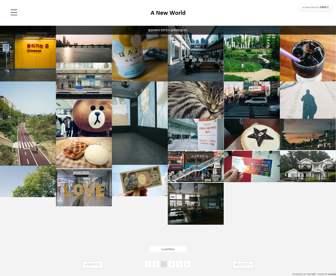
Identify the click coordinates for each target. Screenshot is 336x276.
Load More (168, 249)
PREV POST (93, 264)
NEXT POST (243, 264)
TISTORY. (311, 274)
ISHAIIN (332, 274)
